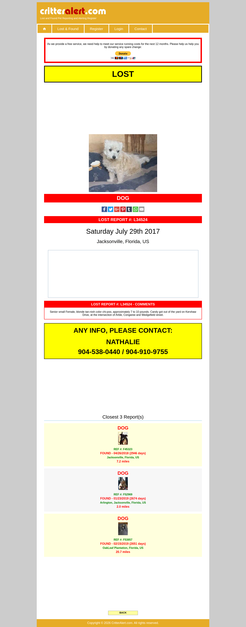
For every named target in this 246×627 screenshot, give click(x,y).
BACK (123, 612)
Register (96, 29)
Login (118, 29)
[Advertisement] (167, 11)
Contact (140, 29)
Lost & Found (68, 29)
